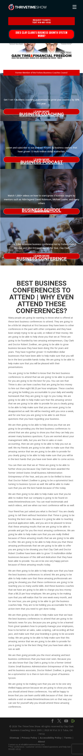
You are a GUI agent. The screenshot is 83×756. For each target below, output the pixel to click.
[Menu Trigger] (74, 6)
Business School (41, 210)
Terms (68, 737)
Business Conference (41, 257)
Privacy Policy (29, 737)
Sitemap (14, 737)
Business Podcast (41, 161)
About (41, 741)
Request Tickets (41, 21)
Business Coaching (41, 113)
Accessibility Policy (51, 737)
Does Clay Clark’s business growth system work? (41, 34)
